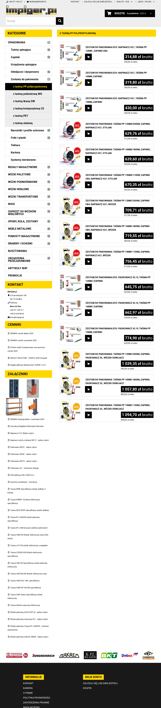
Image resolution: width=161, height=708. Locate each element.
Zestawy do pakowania (24, 79)
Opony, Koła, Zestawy (23, 221)
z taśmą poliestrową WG (27, 93)
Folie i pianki (18, 137)
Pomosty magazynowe (24, 236)
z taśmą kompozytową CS (28, 108)
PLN (125, 2)
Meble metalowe (19, 228)
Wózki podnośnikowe (22, 181)
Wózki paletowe (19, 174)
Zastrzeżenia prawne (36, 702)
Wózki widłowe (18, 189)
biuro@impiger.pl (36, 2)
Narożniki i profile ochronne (27, 130)
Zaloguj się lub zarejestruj (98, 2)
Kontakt (75, 2)
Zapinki (15, 57)
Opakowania (16, 42)
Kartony (15, 152)
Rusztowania (17, 251)
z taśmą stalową (23, 123)
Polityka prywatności (36, 697)
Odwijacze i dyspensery (25, 71)
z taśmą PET (20, 115)
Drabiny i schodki (20, 243)
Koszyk (87, 688)
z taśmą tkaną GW (24, 101)
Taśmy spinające (21, 49)
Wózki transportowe (23, 196)
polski (146, 2)
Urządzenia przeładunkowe (19, 260)
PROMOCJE (15, 275)
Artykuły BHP (17, 268)
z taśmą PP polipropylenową (30, 86)
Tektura (15, 145)
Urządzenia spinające (24, 64)
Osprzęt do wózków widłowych (22, 213)
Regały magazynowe (22, 167)
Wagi (11, 204)
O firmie (28, 693)
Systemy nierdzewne (23, 159)
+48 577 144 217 (14, 2)
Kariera (28, 688)
